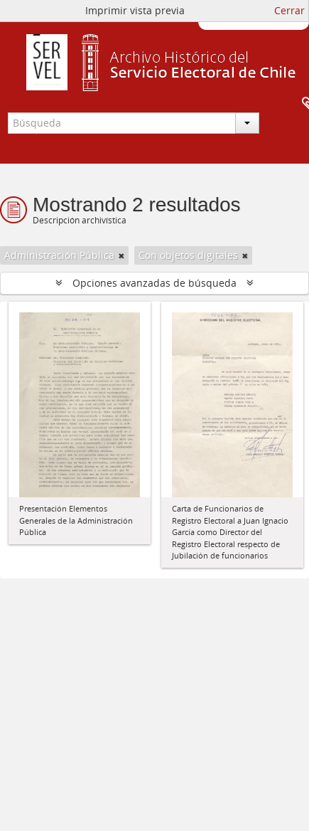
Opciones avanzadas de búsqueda (154, 283)
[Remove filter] (121, 255)
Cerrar (289, 10)
